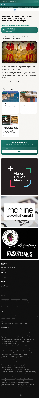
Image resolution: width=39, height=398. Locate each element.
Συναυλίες (8, 317)
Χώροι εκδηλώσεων (5, 330)
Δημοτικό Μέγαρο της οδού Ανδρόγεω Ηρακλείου (9, 345)
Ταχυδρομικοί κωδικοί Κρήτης (15, 300)
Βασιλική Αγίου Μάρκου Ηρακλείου (19, 339)
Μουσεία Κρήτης (20, 305)
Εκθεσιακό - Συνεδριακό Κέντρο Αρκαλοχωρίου (21, 348)
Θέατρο (29, 315)
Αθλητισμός (3, 315)
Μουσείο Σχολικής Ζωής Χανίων (21, 365)
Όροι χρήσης (3, 291)
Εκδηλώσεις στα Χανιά (4, 276)
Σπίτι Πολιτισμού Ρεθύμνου (18, 386)
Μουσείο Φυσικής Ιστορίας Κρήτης (20, 367)
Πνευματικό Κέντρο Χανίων (6, 380)
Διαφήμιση (2, 292)
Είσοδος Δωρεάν (5, 25)
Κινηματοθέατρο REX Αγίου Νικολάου (22, 358)
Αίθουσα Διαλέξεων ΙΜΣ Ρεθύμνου (24, 335)
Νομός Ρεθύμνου (19, 323)
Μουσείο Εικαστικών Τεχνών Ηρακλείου (8, 365)
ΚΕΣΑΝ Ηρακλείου (25, 354)
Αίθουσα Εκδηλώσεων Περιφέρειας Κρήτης (8, 337)
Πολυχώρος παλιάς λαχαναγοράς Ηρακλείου (8, 382)
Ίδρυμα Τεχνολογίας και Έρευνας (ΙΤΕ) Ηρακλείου (9, 335)
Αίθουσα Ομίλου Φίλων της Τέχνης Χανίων (23, 337)
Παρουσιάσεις (35, 315)
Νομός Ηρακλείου (12, 25)
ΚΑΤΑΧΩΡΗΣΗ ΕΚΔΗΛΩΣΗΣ (11, 1)
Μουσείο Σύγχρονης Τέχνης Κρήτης (7, 367)
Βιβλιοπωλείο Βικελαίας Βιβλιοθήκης (7, 341)
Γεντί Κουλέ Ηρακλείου (29, 341)
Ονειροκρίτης (4, 305)
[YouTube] (37, 1)
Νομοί (2, 321)
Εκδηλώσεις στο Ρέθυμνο (5, 277)
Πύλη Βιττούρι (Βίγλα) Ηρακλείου (7, 386)
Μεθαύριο (11, 9)
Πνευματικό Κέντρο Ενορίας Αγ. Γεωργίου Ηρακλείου (25, 378)
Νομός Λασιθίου (11, 323)
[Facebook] (35, 1)
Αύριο (7, 9)
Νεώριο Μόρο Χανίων (27, 369)
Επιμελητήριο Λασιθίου (14, 350)
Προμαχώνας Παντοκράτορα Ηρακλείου (23, 382)
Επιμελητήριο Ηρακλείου (5, 350)
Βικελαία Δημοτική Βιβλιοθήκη (19, 341)
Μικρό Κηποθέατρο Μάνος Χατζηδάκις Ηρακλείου (16, 363)
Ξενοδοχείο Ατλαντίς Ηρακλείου (6, 373)
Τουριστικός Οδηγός (4, 286)
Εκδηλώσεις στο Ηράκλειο (5, 274)
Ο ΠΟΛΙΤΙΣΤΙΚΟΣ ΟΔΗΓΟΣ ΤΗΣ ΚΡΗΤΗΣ (27, 7)
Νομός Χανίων (26, 323)
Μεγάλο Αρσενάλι (4, 363)
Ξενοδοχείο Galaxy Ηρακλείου (19, 371)
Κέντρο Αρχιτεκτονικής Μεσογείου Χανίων (8, 356)
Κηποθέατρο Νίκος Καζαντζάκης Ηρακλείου (8, 358)
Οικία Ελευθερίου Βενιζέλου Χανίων (18, 373)
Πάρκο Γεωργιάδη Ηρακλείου (30, 373)
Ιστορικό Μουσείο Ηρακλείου (6, 354)
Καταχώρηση (3, 295)
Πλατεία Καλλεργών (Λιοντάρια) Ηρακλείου (8, 378)
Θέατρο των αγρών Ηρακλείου (6, 352)
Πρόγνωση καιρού (32, 302)
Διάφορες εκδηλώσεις (10, 315)
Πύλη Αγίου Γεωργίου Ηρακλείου (31, 384)
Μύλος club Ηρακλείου (19, 369)
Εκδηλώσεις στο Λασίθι (4, 279)
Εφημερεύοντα (24, 300)
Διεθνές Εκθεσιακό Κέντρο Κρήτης (7, 348)
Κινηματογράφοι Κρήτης (5, 300)
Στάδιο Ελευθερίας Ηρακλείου (28, 386)
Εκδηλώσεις (3, 313)
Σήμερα (3, 9)
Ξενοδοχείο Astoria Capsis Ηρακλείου (7, 371)
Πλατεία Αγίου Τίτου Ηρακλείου (6, 376)
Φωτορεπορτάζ (3, 285)
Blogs (2, 283)
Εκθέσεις (24, 315)
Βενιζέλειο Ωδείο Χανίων (30, 339)
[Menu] (37, 4)
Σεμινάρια (3, 317)
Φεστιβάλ (13, 317)
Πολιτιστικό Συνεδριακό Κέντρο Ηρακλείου (22, 25)
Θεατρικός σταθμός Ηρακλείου (28, 352)
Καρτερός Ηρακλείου (19, 356)
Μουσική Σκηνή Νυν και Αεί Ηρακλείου (8, 369)
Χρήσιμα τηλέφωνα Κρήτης (23, 302)
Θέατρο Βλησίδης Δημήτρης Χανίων (26, 350)
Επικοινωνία (3, 294)
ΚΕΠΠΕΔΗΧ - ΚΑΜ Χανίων (17, 354)
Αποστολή (20, 152)
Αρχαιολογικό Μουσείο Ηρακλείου (7, 339)
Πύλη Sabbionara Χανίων (20, 384)
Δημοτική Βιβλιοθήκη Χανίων (6, 343)
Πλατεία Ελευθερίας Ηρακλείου (18, 376)
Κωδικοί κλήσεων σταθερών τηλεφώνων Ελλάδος (9, 302)
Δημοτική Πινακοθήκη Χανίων (17, 343)
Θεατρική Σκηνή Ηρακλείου (17, 352)
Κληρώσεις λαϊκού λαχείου (12, 305)
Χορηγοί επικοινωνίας (5, 327)
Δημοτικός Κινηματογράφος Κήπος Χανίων (25, 345)
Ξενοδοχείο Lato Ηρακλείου (30, 371)
